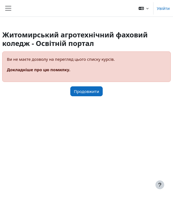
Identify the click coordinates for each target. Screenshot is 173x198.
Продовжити (86, 91)
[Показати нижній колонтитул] (159, 184)
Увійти (163, 8)
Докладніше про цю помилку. (38, 69)
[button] (143, 8)
